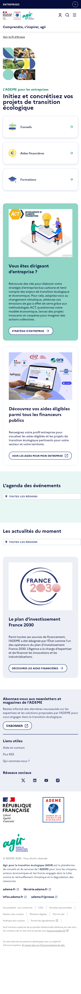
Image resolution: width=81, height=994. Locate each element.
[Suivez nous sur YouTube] (46, 812)
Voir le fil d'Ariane (14, 37)
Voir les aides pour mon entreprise (40, 489)
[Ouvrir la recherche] (67, 15)
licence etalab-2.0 (58, 962)
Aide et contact (14, 780)
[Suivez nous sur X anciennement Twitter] (23, 813)
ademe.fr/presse (44, 929)
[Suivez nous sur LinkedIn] (34, 813)
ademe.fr (11, 921)
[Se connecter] (60, 15)
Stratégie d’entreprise (31, 363)
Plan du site (58, 946)
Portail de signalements (44, 953)
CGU (40, 939)
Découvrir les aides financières (38, 700)
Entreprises (11, 6)
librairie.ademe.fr (37, 921)
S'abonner (17, 759)
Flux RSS (8, 787)
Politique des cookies (14, 952)
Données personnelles (60, 939)
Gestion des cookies (13, 946)
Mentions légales (38, 946)
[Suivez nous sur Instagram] (58, 813)
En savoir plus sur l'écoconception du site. (43, 977)
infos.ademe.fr (15, 929)
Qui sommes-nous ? (16, 793)
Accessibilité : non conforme (17, 939)
